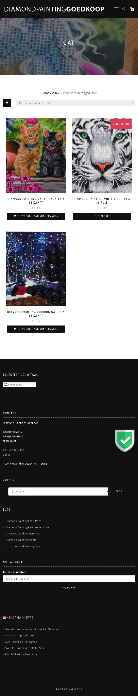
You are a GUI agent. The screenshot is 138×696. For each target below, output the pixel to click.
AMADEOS (75, 689)
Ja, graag (69, 587)
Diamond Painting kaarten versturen (28, 527)
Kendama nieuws (20, 617)
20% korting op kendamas (21, 642)
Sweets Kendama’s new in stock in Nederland (33, 629)
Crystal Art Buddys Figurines (23, 533)
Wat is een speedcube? (19, 635)
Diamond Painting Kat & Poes (23, 521)
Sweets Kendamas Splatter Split (25, 648)
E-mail (6, 454)
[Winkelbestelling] (75, 103)
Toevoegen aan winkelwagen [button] (37, 216)
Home (45, 93)
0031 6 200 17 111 (13, 450)
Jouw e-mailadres (14, 572)
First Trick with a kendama (21, 654)
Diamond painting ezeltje (21, 540)
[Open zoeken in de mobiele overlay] (124, 8)
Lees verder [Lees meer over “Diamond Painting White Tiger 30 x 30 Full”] (101, 216)
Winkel (56, 93)
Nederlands (13, 384)
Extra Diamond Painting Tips (23, 546)
